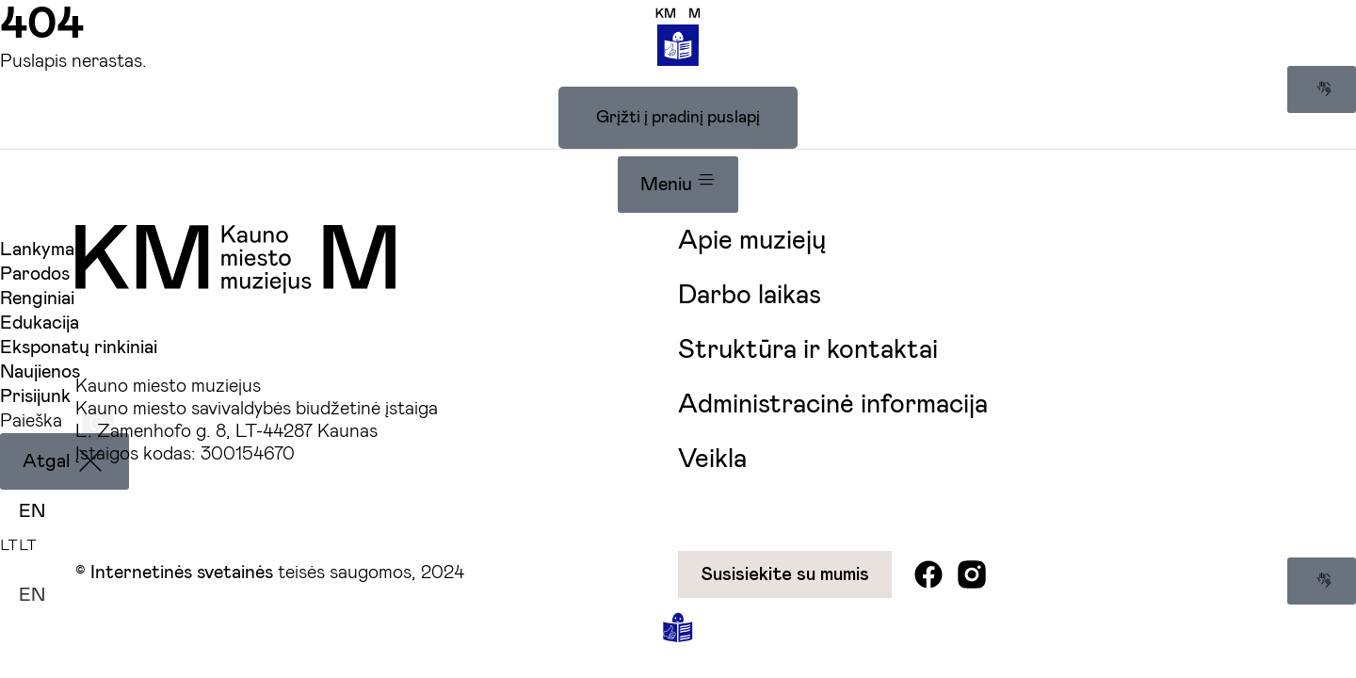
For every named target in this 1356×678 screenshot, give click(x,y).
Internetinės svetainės (181, 572)
